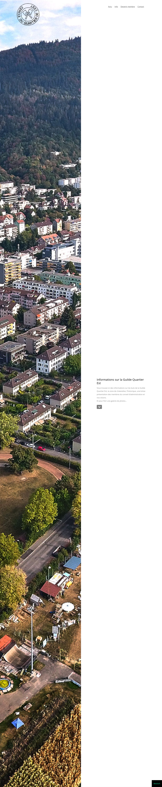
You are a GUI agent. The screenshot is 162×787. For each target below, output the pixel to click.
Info (116, 6)
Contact (141, 6)
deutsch (157, 783)
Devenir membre (128, 6)
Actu (110, 6)
